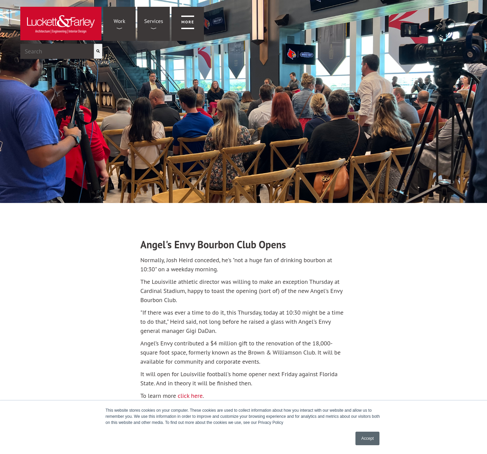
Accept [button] (367, 438)
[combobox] (57, 51)
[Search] (98, 51)
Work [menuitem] (119, 21)
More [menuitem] (187, 21)
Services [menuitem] (153, 21)
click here (190, 396)
